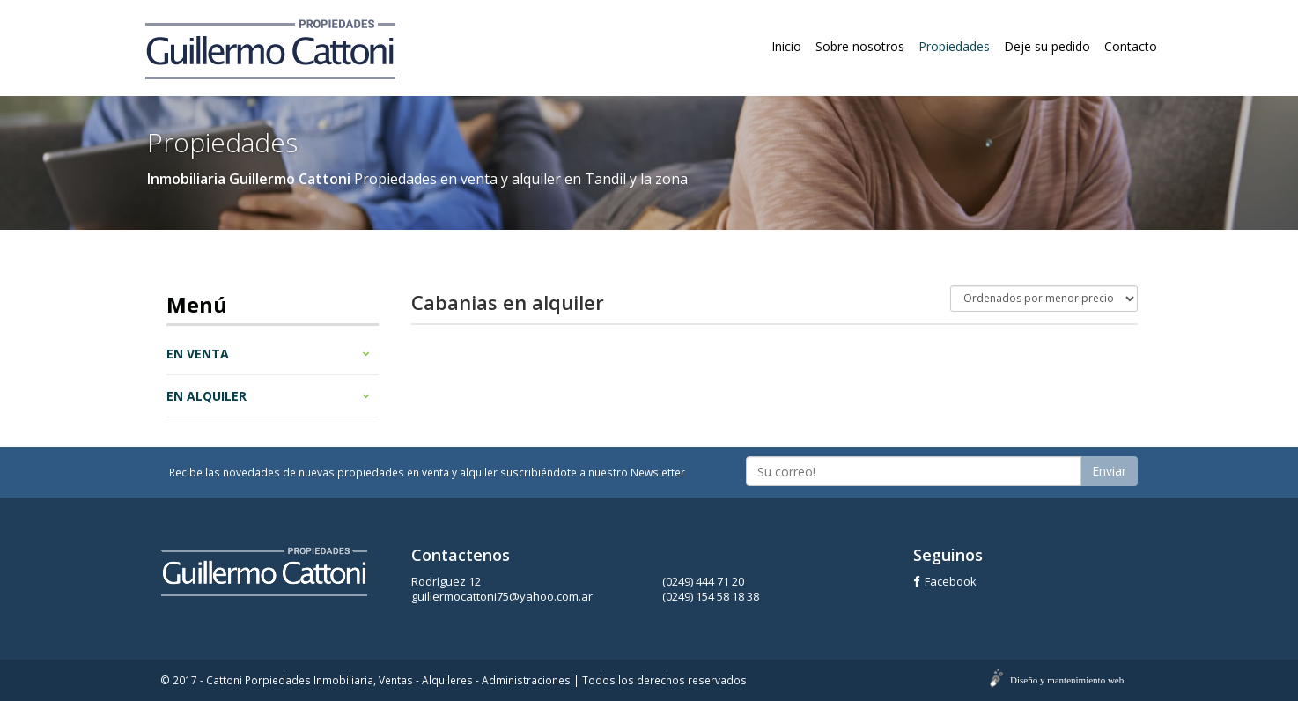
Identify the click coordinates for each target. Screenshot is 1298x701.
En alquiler (268, 395)
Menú (196, 304)
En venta (268, 353)
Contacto (1130, 46)
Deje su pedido (1047, 46)
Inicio (786, 46)
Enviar (1109, 470)
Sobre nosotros (859, 46)
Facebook (945, 581)
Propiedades (954, 46)
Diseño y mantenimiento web (1067, 680)
